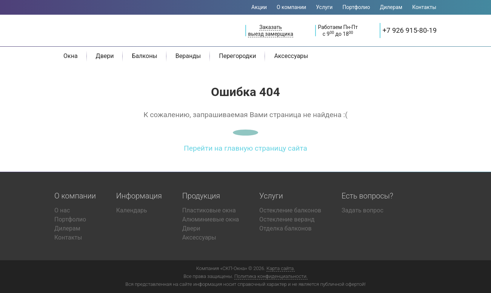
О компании (291, 7)
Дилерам (391, 7)
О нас (62, 210)
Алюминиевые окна (210, 219)
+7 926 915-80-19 (410, 30)
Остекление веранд (286, 219)
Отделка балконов (285, 228)
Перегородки (237, 56)
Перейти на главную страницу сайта (245, 148)
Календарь (131, 210)
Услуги (324, 7)
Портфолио (356, 7)
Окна (70, 56)
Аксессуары (291, 56)
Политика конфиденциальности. (271, 276)
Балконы (144, 56)
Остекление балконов (290, 210)
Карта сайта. (280, 268)
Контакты (424, 7)
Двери (105, 56)
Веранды (188, 56)
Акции (259, 7)
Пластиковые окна (209, 210)
